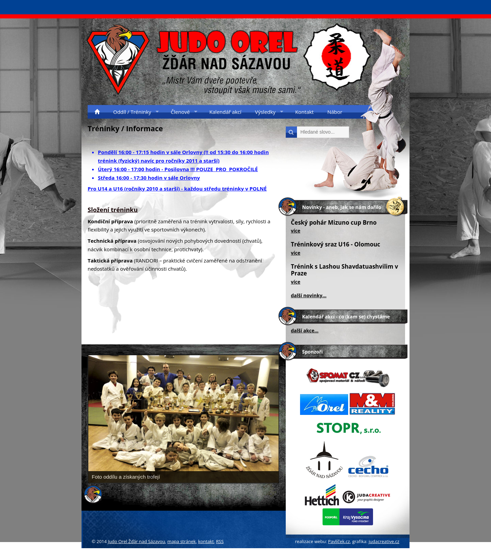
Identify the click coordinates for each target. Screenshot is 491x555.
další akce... (304, 330)
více (295, 230)
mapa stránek (181, 541)
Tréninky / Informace (125, 128)
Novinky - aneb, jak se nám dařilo (341, 207)
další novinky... (308, 295)
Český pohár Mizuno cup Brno (334, 222)
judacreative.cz (384, 541)
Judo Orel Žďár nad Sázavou (136, 541)
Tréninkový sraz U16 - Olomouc (335, 244)
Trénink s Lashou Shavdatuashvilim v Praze (344, 269)
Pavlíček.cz (339, 541)
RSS (220, 541)
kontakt (206, 541)
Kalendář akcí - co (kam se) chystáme (346, 316)
